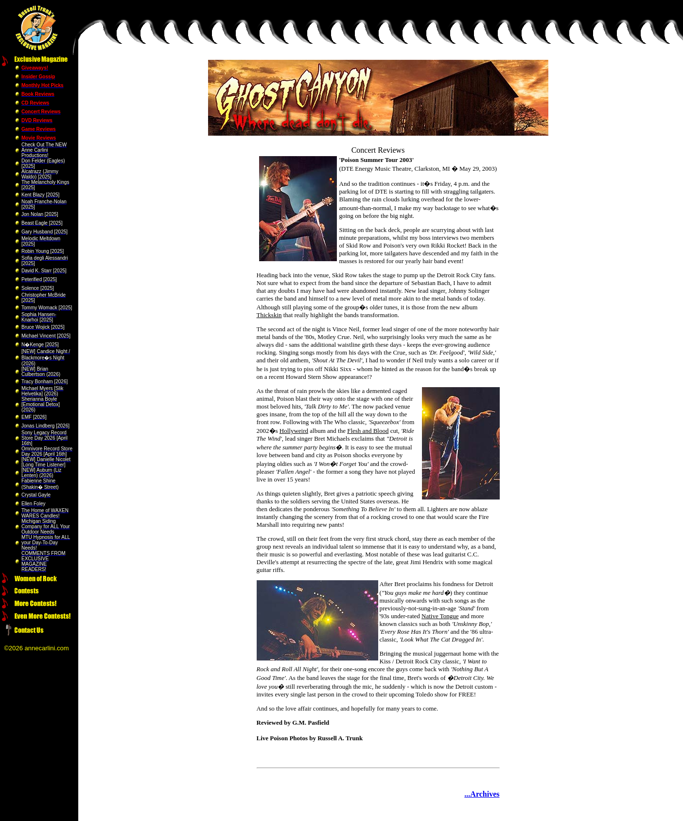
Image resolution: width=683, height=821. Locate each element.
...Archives (481, 794)
